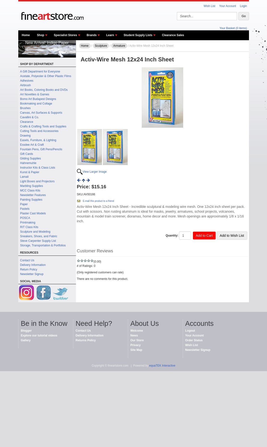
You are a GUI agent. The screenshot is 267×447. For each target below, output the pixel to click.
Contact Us (27, 260)
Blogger (26, 330)
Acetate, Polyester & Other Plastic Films (45, 76)
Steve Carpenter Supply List (38, 241)
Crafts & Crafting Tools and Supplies (43, 126)
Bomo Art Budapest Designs (38, 99)
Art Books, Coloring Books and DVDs (44, 90)
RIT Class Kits (29, 227)
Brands (92, 35)
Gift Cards (26, 154)
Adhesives (26, 80)
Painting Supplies (31, 199)
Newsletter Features (33, 195)
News (134, 335)
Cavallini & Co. (29, 117)
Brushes (25, 108)
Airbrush (25, 85)
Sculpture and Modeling (35, 231)
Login (243, 6)
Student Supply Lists (138, 35)
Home (26, 35)
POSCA (25, 218)
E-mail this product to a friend (98, 201)
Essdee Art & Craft (32, 144)
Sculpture (101, 45)
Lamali (24, 176)
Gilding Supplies (30, 158)
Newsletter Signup (31, 274)
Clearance (26, 122)
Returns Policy (86, 340)
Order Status (194, 340)
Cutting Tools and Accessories (39, 131)
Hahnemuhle (28, 163)
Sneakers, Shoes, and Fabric (38, 236)
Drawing (25, 135)
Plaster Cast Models (33, 213)
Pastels (25, 208)
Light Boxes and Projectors (37, 181)
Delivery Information (33, 265)
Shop (40, 35)
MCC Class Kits (30, 190)
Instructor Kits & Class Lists (37, 167)
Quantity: (172, 235)
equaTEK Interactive (162, 365)
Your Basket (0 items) (233, 28)
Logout (190, 330)
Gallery (26, 340)
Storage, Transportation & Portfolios (43, 245)
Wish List (209, 6)
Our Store (137, 340)
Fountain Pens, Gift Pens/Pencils (41, 149)
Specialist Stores (65, 35)
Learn (110, 35)
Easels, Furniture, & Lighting (38, 140)
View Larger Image (95, 171)
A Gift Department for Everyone (40, 71)
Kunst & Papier (29, 172)
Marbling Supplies (31, 186)
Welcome (136, 330)
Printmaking (27, 222)
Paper (24, 204)
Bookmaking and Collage (36, 103)
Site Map (136, 350)
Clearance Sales (173, 35)
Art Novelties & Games (34, 94)
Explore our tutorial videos (39, 335)
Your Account (227, 6)
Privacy (135, 345)
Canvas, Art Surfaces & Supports (41, 112)
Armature (119, 45)
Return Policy (28, 269)
